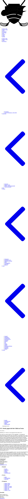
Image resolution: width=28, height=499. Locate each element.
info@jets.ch (2, 498)
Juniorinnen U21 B (3, 464)
